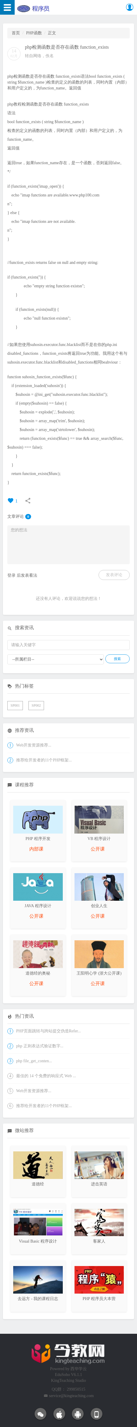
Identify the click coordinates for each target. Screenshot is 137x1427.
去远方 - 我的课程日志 (38, 1299)
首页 (16, 33)
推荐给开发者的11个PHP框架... (44, 760)
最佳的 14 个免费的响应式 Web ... (46, 1076)
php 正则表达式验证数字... (39, 1046)
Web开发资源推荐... (33, 745)
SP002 (36, 705)
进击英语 (99, 1184)
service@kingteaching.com (71, 1396)
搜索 (117, 659)
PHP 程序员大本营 (99, 1299)
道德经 (38, 1184)
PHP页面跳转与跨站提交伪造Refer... (48, 1031)
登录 (11, 575)
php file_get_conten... (34, 1061)
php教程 (14, 104)
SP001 (15, 705)
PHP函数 (34, 33)
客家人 (99, 1241)
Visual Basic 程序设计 (38, 1241)
